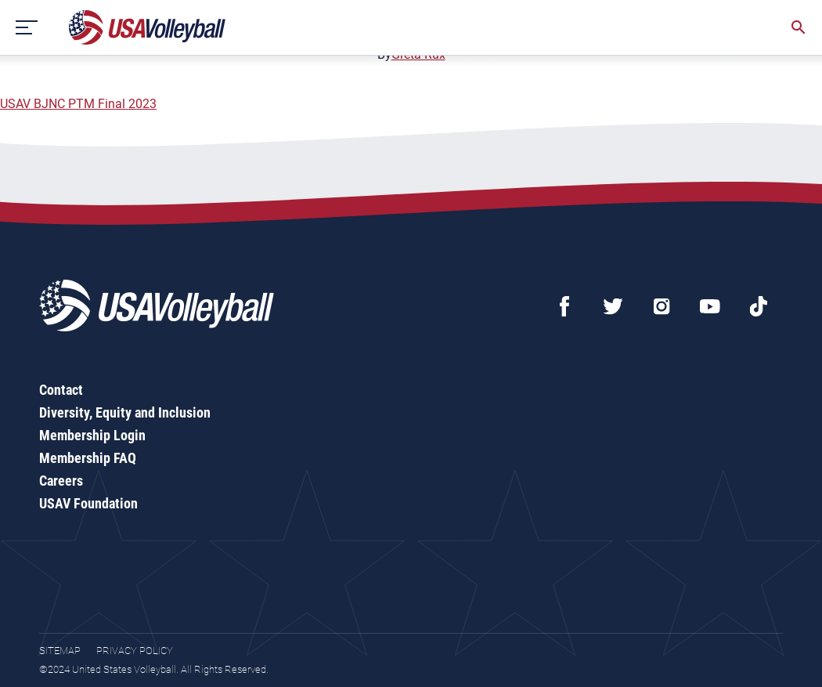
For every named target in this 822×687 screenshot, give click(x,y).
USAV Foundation (88, 503)
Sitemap (60, 650)
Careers (61, 480)
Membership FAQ (87, 458)
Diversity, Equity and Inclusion (125, 412)
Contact (61, 389)
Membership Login (92, 435)
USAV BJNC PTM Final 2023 (78, 103)
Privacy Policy (134, 650)
